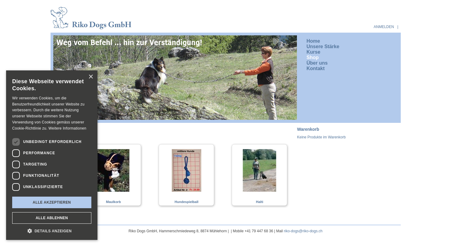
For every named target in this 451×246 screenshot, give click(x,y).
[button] (51, 231)
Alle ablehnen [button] (52, 218)
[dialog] (51, 155)
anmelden (384, 27)
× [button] (90, 77)
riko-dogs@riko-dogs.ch (303, 231)
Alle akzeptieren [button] (52, 202)
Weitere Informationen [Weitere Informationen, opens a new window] (67, 128)
